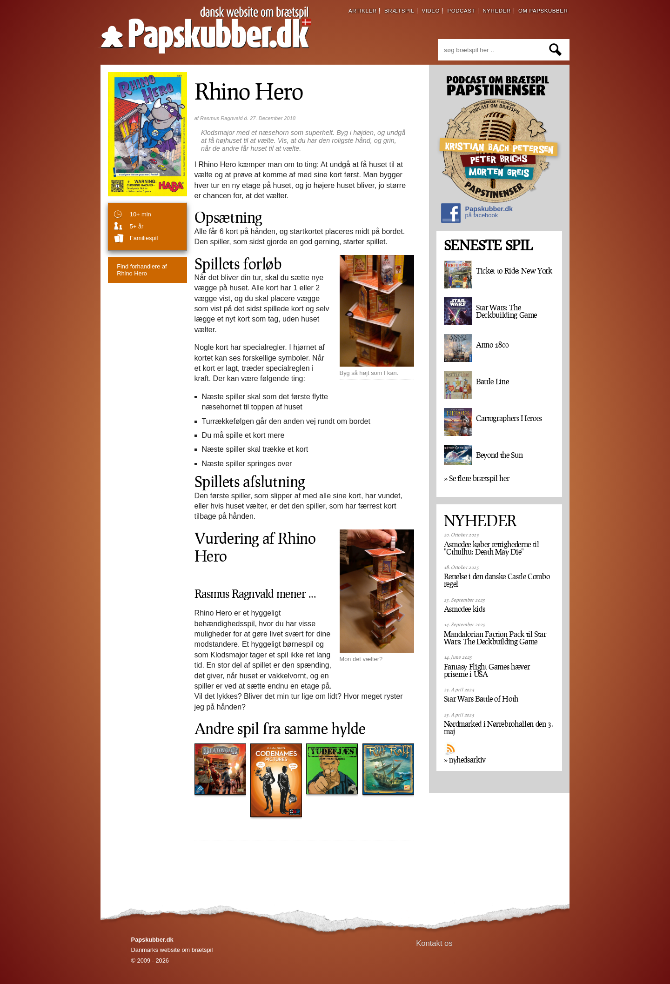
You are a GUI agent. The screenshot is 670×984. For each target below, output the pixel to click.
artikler (362, 10)
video (431, 10)
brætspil (399, 10)
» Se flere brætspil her (476, 478)
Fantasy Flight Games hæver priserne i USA (487, 670)
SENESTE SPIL (488, 245)
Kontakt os (434, 943)
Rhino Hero (142, 270)
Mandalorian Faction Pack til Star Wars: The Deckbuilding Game (495, 637)
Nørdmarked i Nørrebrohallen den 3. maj (498, 727)
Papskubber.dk (477, 214)
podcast (461, 10)
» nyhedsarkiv (465, 759)
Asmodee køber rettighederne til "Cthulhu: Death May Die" (491, 548)
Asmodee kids (464, 609)
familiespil (144, 237)
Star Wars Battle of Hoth (481, 699)
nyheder (496, 10)
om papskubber (543, 10)
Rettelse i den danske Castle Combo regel (497, 580)
